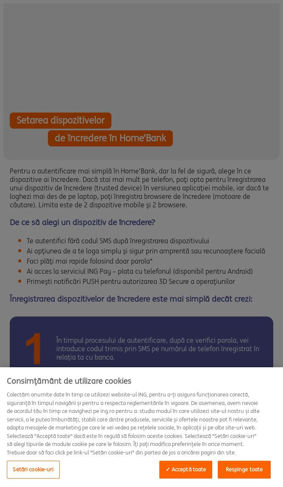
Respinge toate (244, 469)
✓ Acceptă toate (186, 469)
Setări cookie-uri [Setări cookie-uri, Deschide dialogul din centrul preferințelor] (33, 469)
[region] (141, 427)
